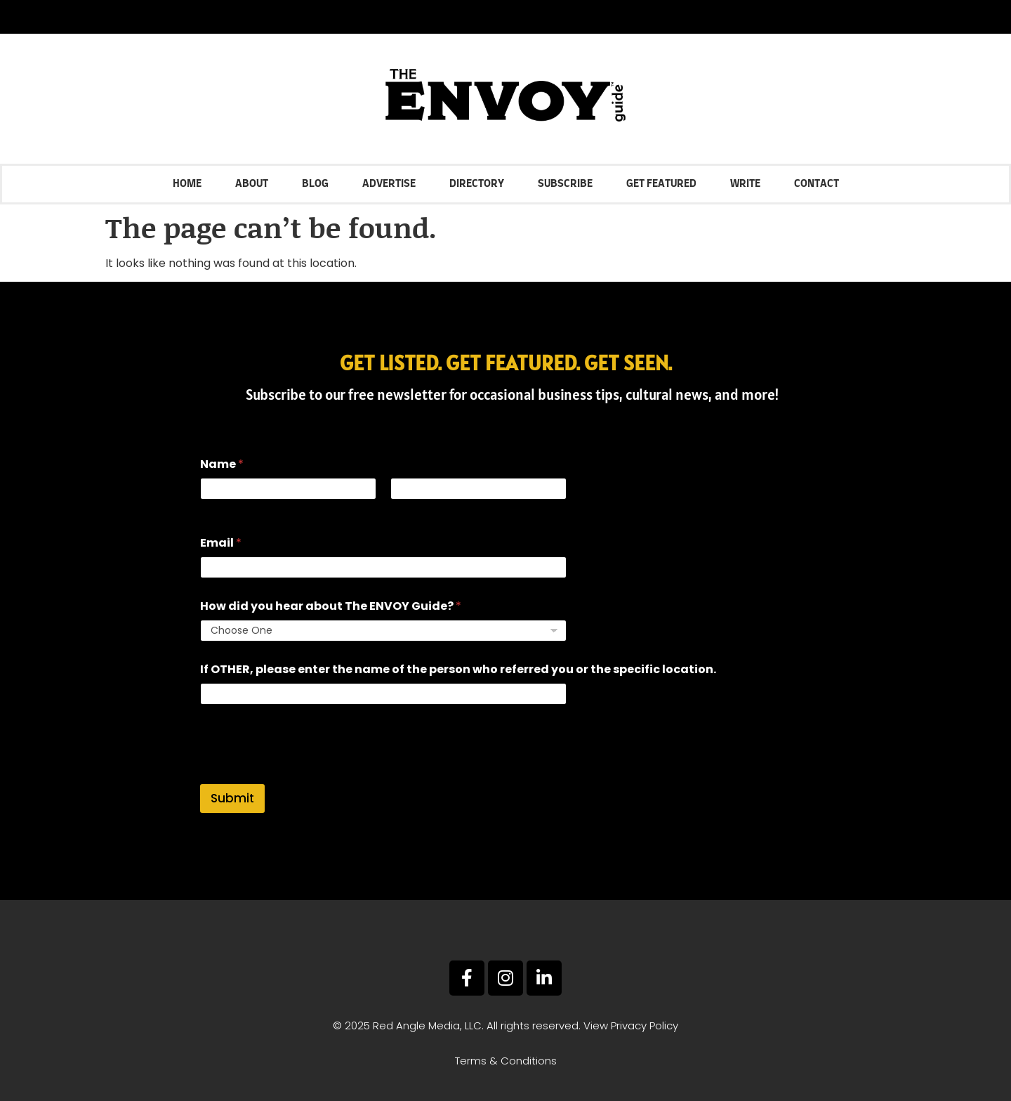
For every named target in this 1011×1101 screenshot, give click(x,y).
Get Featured (661, 183)
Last (400, 509)
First (210, 509)
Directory (476, 183)
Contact (816, 183)
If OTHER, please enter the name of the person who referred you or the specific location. (458, 669)
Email (221, 542)
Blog (315, 183)
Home (187, 183)
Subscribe (565, 183)
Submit (232, 798)
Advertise (389, 183)
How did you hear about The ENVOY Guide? (330, 606)
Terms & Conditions (506, 1060)
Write (745, 183)
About (251, 183)
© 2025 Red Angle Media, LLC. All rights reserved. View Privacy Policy (505, 1025)
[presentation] (307, 775)
